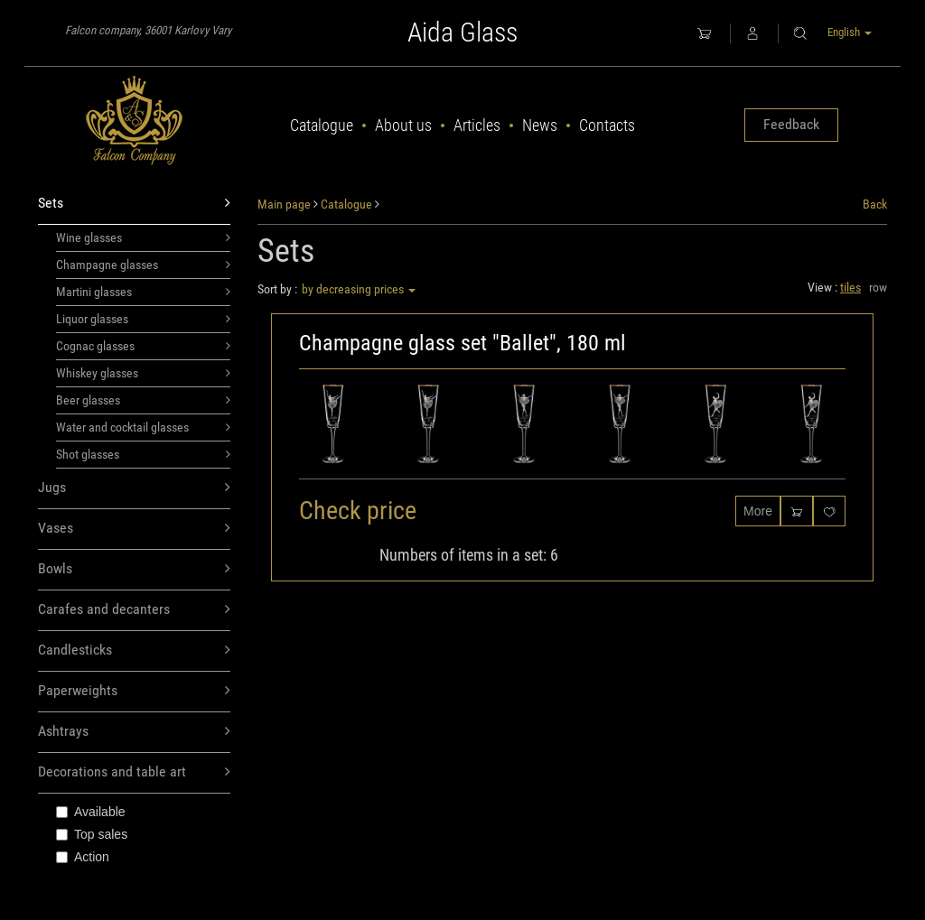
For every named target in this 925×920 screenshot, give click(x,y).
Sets (134, 203)
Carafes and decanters (134, 609)
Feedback (791, 124)
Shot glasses (143, 454)
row (878, 287)
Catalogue (321, 125)
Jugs (134, 488)
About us (403, 125)
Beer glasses (143, 400)
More (757, 511)
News (539, 125)
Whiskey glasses (143, 373)
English (849, 32)
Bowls (134, 569)
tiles (850, 287)
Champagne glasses (143, 265)
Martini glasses (143, 292)
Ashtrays (134, 731)
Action (82, 857)
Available (91, 811)
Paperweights (134, 691)
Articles (476, 125)
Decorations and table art (134, 772)
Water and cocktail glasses (143, 427)
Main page (284, 204)
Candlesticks (134, 650)
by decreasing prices (359, 289)
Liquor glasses (143, 319)
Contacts (607, 125)
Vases (134, 528)
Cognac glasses (143, 346)
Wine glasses (143, 237)
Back (875, 204)
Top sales (91, 834)
